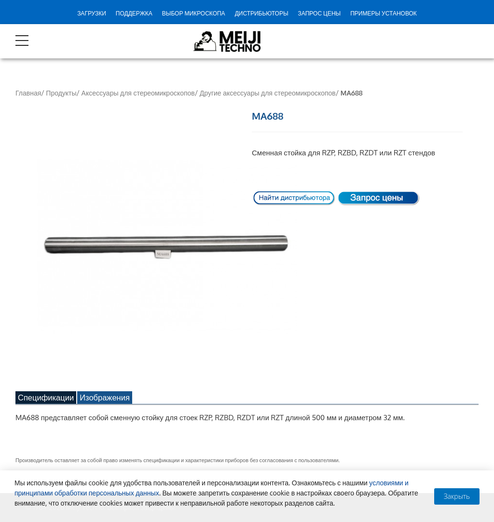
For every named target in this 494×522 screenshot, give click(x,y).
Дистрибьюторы (261, 13)
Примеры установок (383, 13)
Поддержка (134, 13)
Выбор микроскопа (193, 13)
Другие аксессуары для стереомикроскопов (268, 93)
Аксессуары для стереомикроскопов (138, 93)
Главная (28, 93)
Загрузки (91, 13)
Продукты (61, 93)
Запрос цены (319, 13)
